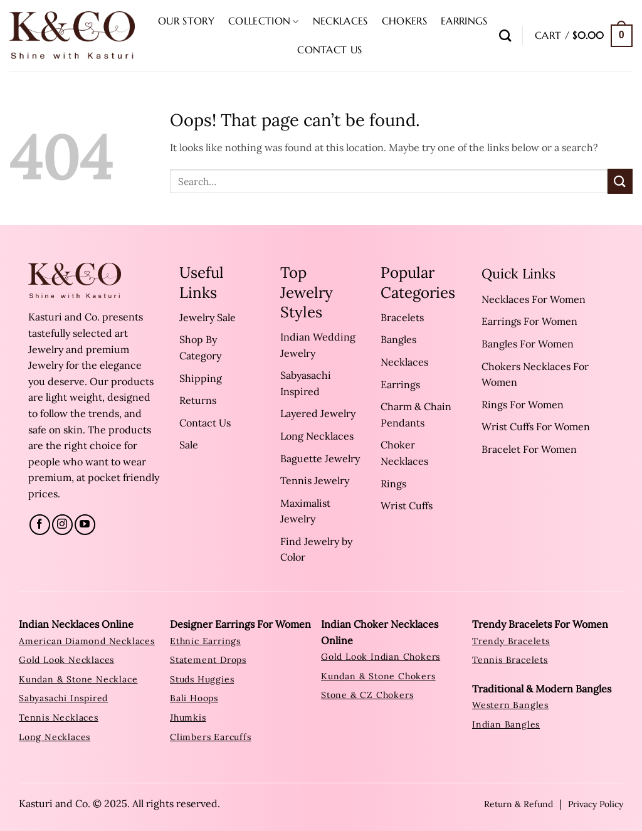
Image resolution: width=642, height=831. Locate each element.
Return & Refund (518, 804)
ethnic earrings (205, 641)
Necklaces (340, 20)
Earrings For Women (529, 321)
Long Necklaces (317, 436)
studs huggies (202, 679)
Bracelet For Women (529, 449)
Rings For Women (523, 404)
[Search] (505, 35)
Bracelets (402, 317)
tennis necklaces (58, 717)
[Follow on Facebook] (39, 524)
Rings (393, 483)
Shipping (200, 378)
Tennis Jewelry (314, 480)
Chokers (404, 20)
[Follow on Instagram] (62, 524)
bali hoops (194, 698)
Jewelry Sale (207, 317)
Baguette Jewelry (320, 458)
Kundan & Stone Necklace (78, 679)
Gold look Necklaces (66, 659)
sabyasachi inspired (63, 698)
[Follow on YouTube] (85, 524)
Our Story (186, 20)
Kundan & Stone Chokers (378, 676)
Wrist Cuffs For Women (536, 426)
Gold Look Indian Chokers (380, 656)
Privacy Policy (595, 804)
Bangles (398, 339)
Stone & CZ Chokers (367, 695)
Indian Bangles (506, 724)
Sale (188, 444)
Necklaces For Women (534, 299)
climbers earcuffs (210, 737)
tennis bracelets (510, 659)
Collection (263, 20)
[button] (584, 36)
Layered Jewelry (317, 413)
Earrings (464, 20)
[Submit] (620, 181)
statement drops (208, 659)
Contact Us (329, 49)
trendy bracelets (511, 641)
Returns (197, 400)
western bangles (510, 705)
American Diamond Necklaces (87, 641)
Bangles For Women (528, 343)
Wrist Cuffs (407, 505)
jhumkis (188, 717)
